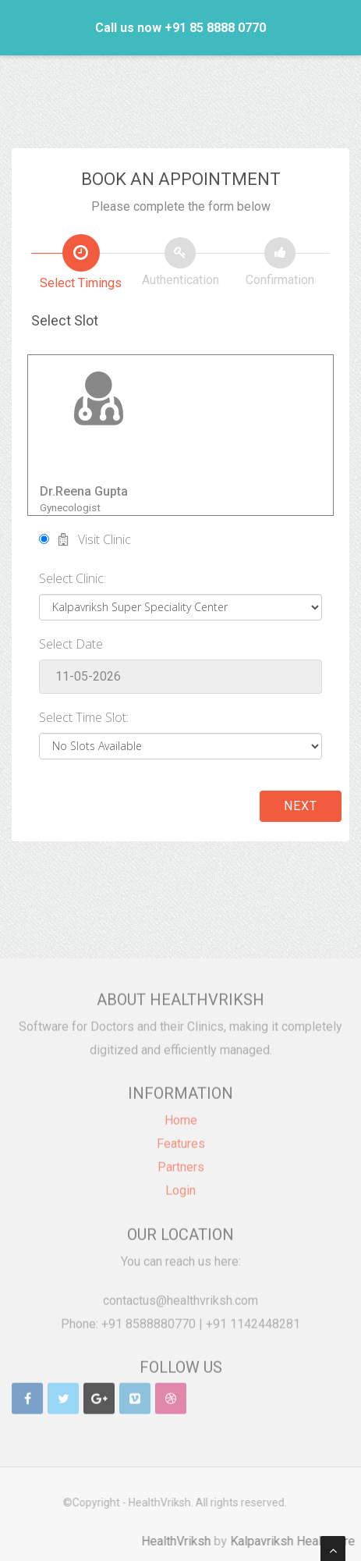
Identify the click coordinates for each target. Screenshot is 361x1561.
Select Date (71, 643)
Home (181, 1115)
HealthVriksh (181, 1541)
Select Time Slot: (84, 717)
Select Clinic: (72, 578)
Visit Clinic (85, 539)
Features (181, 1138)
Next (300, 805)
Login (180, 1185)
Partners (180, 1161)
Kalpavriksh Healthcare (297, 1541)
